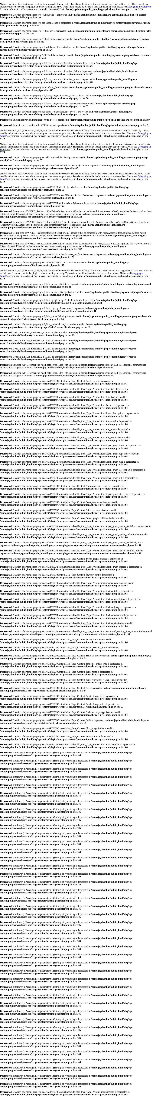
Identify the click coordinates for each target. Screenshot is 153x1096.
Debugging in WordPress (139, 6)
